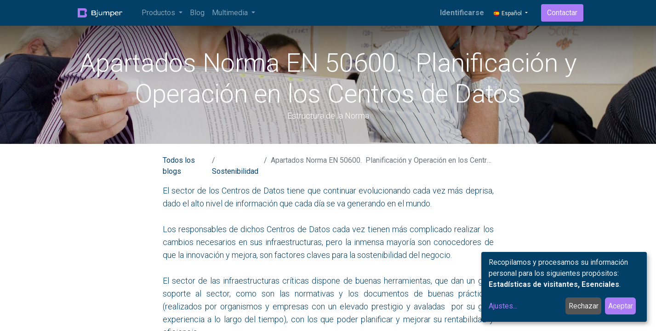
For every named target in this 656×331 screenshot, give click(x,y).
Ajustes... (503, 306)
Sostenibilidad (235, 171)
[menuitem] (197, 13)
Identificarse (462, 12)
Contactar (562, 12)
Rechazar (584, 306)
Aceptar (620, 306)
